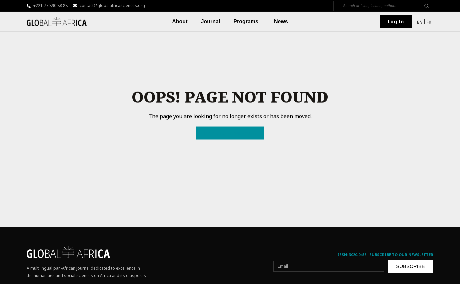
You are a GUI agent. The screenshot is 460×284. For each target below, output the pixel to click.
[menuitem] (419, 21)
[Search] (379, 6)
